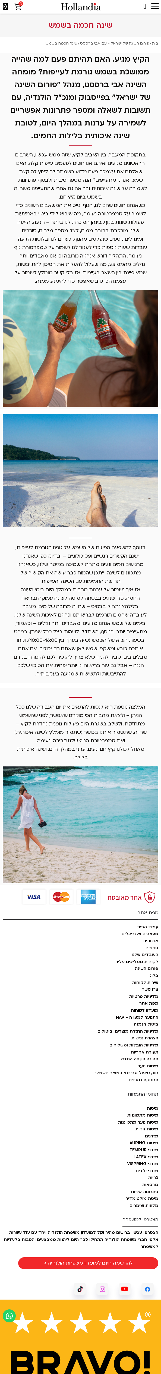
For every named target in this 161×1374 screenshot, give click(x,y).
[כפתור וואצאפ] (9, 1315)
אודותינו (150, 941)
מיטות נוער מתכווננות (138, 1122)
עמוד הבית (147, 927)
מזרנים (151, 1136)
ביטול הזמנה (146, 1024)
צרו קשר (150, 989)
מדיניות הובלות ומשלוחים (133, 1045)
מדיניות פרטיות (143, 996)
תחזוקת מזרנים (143, 1080)
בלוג (154, 975)
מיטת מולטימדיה (141, 1198)
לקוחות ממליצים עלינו (136, 962)
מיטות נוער (148, 1066)
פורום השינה (146, 968)
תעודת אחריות (144, 1052)
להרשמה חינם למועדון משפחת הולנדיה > (88, 1263)
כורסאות (150, 1185)
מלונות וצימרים (144, 1205)
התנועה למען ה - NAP (137, 1017)
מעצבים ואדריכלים (140, 934)
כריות (153, 1177)
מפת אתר (148, 1003)
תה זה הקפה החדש (139, 1059)
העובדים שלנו (145, 954)
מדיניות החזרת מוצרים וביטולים (127, 1031)
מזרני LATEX (146, 1157)
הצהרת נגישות (144, 1038)
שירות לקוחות (145, 982)
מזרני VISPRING (142, 1164)
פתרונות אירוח (144, 1192)
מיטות (152, 1108)
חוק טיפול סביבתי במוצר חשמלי (126, 1073)
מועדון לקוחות (144, 1010)
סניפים (152, 948)
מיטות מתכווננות (142, 1115)
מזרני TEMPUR (144, 1150)
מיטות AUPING (144, 1143)
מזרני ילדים (147, 1171)
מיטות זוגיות (146, 1129)
